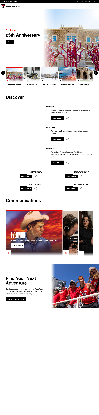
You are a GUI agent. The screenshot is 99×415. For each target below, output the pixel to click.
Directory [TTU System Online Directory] (79, 1)
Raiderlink (84, 1)
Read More (57, 118)
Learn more (20, 288)
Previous (3, 73)
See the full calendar (15, 341)
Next (96, 73)
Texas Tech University (9, 1)
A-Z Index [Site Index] (90, 1)
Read (10, 42)
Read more (25, 207)
